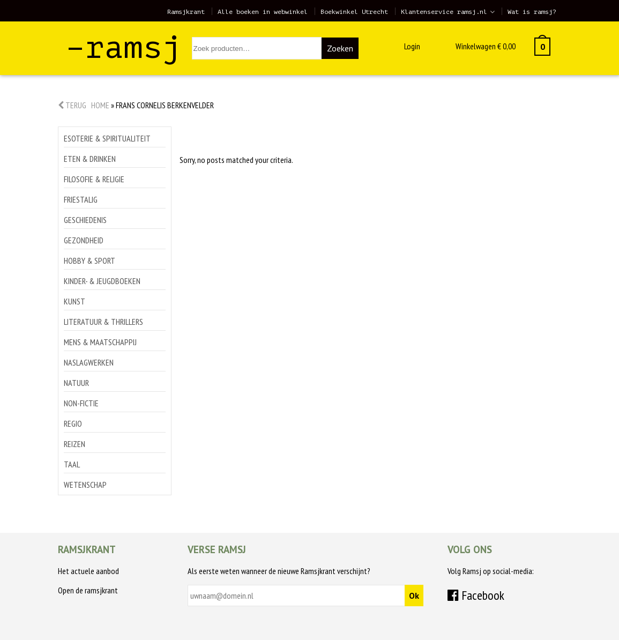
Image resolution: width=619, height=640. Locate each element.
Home (100, 105)
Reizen (74, 443)
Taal (72, 464)
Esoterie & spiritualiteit (107, 138)
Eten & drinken (90, 158)
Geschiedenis (85, 219)
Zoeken (340, 48)
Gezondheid (83, 240)
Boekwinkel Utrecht (354, 12)
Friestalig (81, 199)
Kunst (74, 301)
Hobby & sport (89, 260)
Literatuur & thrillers (103, 321)
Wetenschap (85, 484)
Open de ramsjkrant (88, 590)
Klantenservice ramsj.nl (444, 12)
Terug (72, 105)
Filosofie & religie (94, 179)
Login (412, 46)
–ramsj (124, 47)
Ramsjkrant (186, 12)
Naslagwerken (89, 362)
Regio (73, 423)
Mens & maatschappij (100, 342)
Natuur (76, 382)
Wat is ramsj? (532, 12)
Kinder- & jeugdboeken (102, 281)
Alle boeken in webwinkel (263, 12)
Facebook (476, 595)
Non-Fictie (81, 403)
